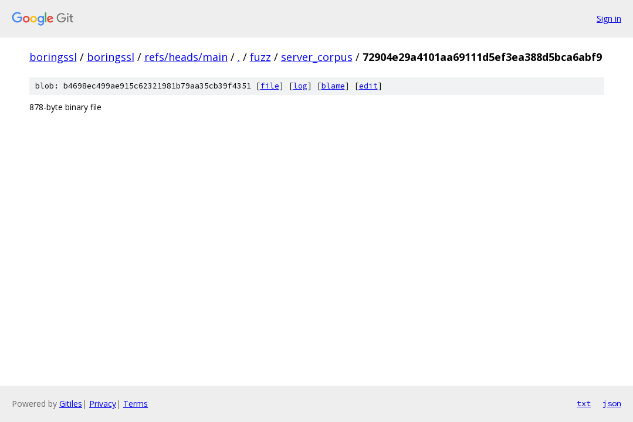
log (300, 86)
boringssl (53, 57)
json (611, 403)
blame (333, 86)
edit (368, 86)
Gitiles (70, 403)
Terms (135, 403)
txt (584, 403)
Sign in (609, 18)
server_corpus (317, 57)
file (269, 86)
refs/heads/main (186, 57)
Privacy (102, 403)
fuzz (260, 57)
